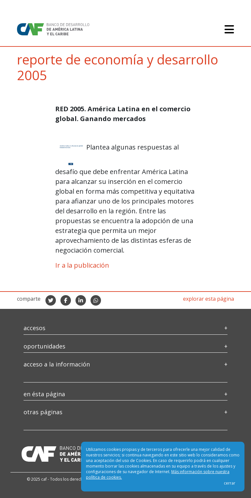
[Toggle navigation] (229, 29)
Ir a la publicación (82, 265)
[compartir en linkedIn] (80, 300)
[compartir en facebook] (65, 300)
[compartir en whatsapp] (96, 300)
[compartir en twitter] (50, 300)
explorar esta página (208, 298)
